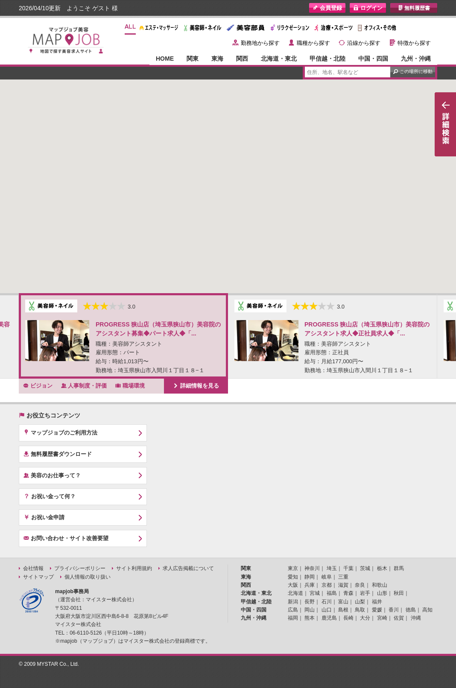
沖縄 (416, 618)
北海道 (295, 593)
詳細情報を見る (196, 385)
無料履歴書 (414, 8)
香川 (394, 610)
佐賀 (399, 618)
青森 (348, 593)
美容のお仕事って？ (52, 475)
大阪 (293, 585)
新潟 (293, 602)
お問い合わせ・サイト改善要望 (65, 538)
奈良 (360, 585)
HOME (165, 58)
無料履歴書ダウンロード (57, 453)
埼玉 (332, 568)
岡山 (309, 610)
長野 (309, 602)
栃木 (382, 568)
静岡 (309, 577)
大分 (365, 618)
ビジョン (38, 385)
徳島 (411, 610)
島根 (343, 610)
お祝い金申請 (43, 517)
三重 (343, 577)
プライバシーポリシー (79, 568)
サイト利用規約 (134, 568)
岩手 (365, 593)
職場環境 (130, 385)
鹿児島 (329, 618)
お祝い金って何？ (49, 496)
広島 (293, 610)
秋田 (399, 593)
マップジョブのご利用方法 (60, 432)
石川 (327, 602)
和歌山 (379, 585)
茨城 (365, 568)
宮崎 (382, 618)
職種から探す (313, 43)
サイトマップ (38, 577)
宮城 (315, 593)
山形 (382, 593)
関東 (193, 58)
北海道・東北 (279, 58)
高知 (427, 610)
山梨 (360, 602)
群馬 (399, 568)
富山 (343, 602)
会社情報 (33, 568)
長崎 (348, 618)
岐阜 (327, 577)
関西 (242, 58)
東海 (217, 58)
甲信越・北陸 (327, 58)
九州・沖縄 (416, 58)
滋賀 (343, 585)
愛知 (293, 577)
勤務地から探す (260, 43)
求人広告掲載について (188, 568)
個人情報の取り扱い (87, 577)
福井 (377, 602)
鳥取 (360, 610)
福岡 (293, 618)
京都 (327, 585)
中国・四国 (373, 58)
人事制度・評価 (84, 385)
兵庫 (309, 585)
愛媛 (377, 610)
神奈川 (312, 568)
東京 (293, 568)
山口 (327, 610)
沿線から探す (363, 43)
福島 (332, 593)
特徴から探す (414, 43)
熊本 (309, 618)
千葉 (348, 568)
